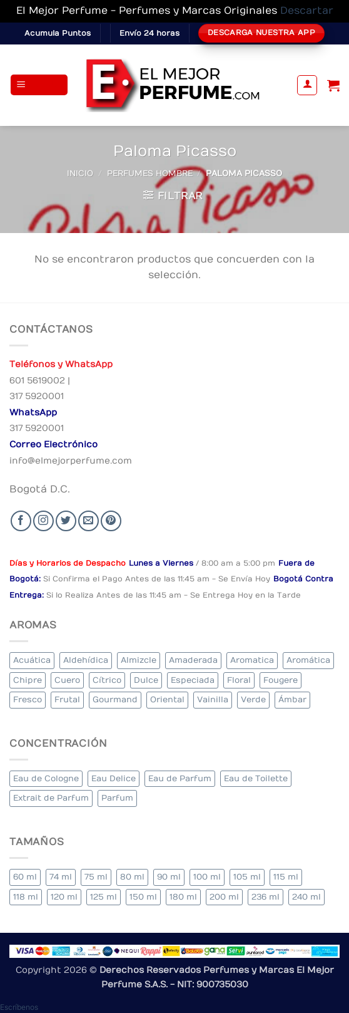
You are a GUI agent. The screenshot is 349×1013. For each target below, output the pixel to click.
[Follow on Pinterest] (111, 521)
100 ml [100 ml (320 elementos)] (207, 876)
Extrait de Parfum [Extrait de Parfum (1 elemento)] (51, 798)
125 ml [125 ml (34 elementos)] (103, 896)
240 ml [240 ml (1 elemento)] (306, 896)
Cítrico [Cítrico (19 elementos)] (107, 680)
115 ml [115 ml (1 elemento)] (285, 876)
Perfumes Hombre (150, 173)
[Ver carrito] (333, 85)
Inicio (80, 173)
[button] (39, 85)
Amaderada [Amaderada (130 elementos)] (193, 660)
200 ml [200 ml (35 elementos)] (224, 896)
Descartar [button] (306, 10)
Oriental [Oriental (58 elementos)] (167, 699)
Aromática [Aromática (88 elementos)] (308, 660)
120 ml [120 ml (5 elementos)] (64, 896)
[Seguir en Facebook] (21, 521)
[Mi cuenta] (307, 85)
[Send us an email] (88, 521)
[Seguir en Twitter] (66, 521)
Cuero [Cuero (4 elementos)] (67, 680)
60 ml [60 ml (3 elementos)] (25, 876)
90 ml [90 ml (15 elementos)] (169, 876)
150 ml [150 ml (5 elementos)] (143, 896)
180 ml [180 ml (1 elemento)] (183, 896)
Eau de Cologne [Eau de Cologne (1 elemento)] (46, 778)
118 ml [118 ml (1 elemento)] (25, 896)
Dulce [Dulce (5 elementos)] (146, 680)
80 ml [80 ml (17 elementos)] (132, 876)
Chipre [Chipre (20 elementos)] (27, 680)
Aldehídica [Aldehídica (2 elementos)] (85, 660)
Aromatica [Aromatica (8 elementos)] (252, 660)
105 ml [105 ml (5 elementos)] (247, 876)
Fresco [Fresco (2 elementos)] (27, 699)
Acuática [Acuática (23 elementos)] (32, 660)
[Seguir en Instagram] (43, 521)
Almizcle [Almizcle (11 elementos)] (138, 660)
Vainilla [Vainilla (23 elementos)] (212, 699)
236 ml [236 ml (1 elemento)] (265, 896)
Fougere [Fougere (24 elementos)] (280, 680)
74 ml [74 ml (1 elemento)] (60, 876)
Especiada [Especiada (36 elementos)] (193, 680)
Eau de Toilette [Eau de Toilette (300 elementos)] (256, 778)
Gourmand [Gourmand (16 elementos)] (115, 699)
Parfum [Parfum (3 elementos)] (117, 798)
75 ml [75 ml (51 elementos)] (96, 876)
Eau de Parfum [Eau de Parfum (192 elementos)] (179, 778)
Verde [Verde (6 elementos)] (253, 699)
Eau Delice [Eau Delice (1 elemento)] (113, 778)
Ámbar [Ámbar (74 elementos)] (292, 699)
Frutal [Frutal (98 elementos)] (67, 699)
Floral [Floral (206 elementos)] (239, 680)
